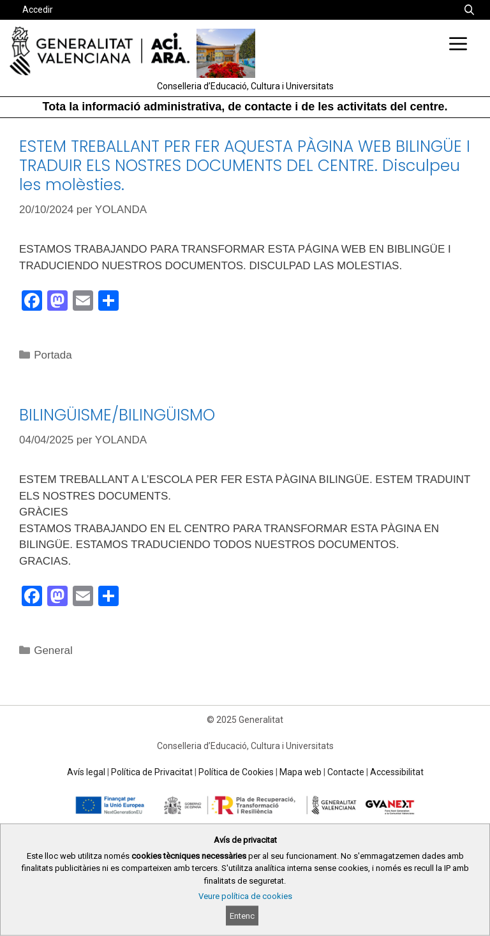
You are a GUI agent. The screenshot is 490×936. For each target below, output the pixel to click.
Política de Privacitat (152, 772)
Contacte (345, 772)
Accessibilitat (397, 772)
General (53, 650)
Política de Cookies (236, 772)
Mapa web (300, 772)
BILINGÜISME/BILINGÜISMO (117, 415)
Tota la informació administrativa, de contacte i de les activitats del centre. (245, 106)
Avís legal (86, 772)
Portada (53, 355)
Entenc (242, 916)
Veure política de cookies (245, 896)
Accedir (37, 9)
